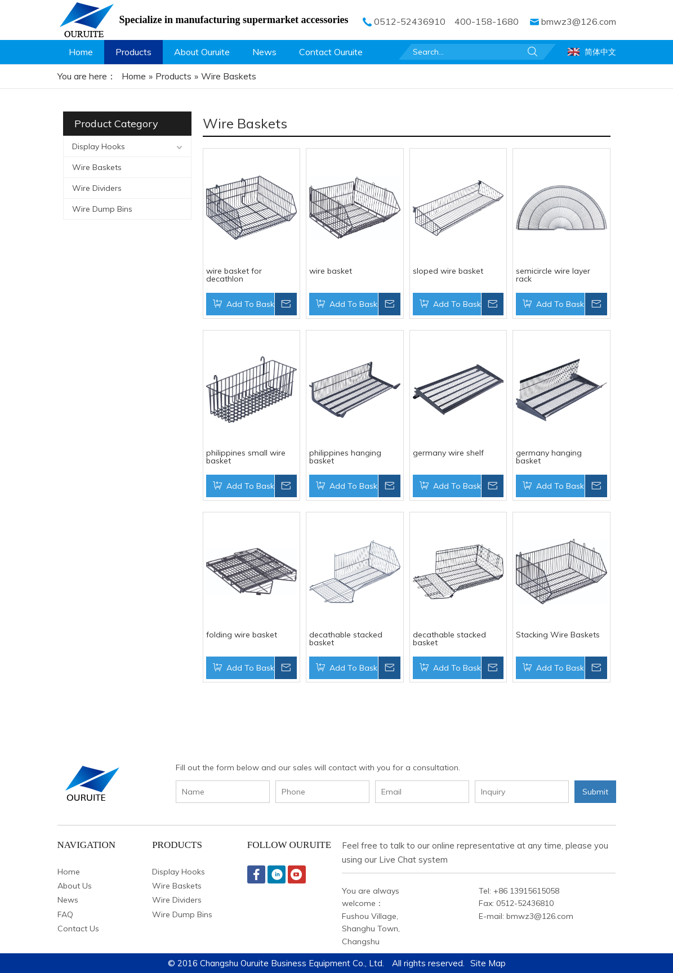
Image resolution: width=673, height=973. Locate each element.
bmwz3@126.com (578, 21)
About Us (74, 886)
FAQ (65, 914)
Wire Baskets (97, 167)
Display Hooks (98, 146)
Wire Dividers (97, 188)
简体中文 (600, 52)
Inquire (285, 304)
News (67, 900)
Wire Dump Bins (102, 209)
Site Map (488, 963)
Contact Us (78, 928)
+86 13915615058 (526, 891)
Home (68, 872)
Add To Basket (250, 304)
